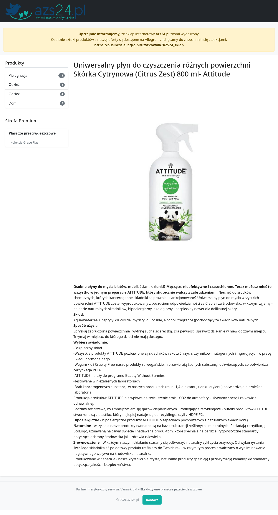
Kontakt (152, 500)
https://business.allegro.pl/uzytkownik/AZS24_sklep (139, 45)
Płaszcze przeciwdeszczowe (32, 133)
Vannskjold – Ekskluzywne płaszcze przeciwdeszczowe (161, 489)
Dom (37, 103)
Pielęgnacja (37, 75)
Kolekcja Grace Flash (25, 142)
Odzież (37, 84)
